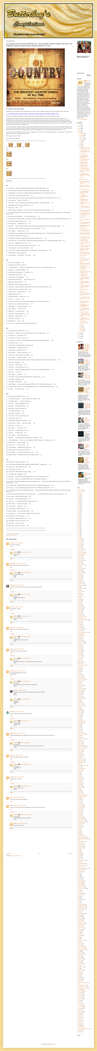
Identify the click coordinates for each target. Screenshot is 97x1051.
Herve (79, 757)
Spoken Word (81, 959)
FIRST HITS (80, 704)
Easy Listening (81, 688)
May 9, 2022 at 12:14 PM (25, 720)
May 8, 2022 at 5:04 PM (25, 616)
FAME (79, 699)
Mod (79, 828)
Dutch (79, 687)
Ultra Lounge (80, 1008)
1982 (79, 516)
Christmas (80, 635)
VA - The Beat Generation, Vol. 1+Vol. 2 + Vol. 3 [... (84, 231)
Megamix (80, 810)
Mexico (79, 824)
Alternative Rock (81, 552)
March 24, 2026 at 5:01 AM (21, 805)
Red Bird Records (81, 909)
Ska (79, 938)
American (80, 557)
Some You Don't (81, 946)
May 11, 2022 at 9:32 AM (25, 764)
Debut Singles (81, 662)
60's (79, 529)
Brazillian (80, 610)
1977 (79, 510)
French (79, 713)
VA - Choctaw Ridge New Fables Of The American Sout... (84, 315)
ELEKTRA (80, 693)
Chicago (80, 633)
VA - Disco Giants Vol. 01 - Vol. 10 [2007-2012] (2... (84, 168)
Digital (79, 669)
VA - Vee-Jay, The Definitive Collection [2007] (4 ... (85, 246)
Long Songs (80, 804)
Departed (80, 668)
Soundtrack (80, 952)
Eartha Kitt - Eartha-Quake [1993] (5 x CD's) (84, 226)
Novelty (79, 854)
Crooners (80, 657)
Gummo (11, 649)
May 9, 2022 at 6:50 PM (25, 742)
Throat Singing (81, 991)
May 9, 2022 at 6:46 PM (20, 733)
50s (79, 527)
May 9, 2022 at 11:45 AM (19, 711)
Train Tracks (80, 998)
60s (79, 530)
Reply (11, 546)
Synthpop (80, 977)
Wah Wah (80, 1020)
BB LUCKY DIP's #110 (84, 179)
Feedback (80, 702)
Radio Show (80, 899)
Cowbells (80, 654)
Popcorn (80, 879)
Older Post (70, 853)
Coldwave (80, 646)
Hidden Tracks (81, 760)
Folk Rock (80, 710)
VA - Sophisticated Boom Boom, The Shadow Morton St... (84, 192)
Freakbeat (80, 712)
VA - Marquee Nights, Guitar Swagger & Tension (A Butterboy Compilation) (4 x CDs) (84, 391)
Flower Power (81, 705)
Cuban (79, 658)
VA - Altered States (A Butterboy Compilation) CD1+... (84, 175)
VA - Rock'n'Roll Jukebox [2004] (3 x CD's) (84, 160)
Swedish (80, 973)
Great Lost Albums (82, 734)
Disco (79, 671)
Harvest (79, 752)
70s (79, 533)
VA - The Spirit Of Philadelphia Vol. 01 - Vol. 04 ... (84, 196)
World (79, 1025)
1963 (79, 496)
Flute (79, 707)
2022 (79, 132)
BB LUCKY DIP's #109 (84, 189)
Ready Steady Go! (82, 907)
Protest (79, 890)
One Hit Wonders (81, 863)
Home (39, 853)
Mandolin (80, 809)
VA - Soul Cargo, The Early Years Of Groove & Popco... (84, 260)
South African (81, 954)
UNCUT (79, 1009)
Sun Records (80, 963)
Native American (81, 841)
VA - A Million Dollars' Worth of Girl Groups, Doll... (85, 211)
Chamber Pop (81, 629)
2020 (79, 334)
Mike (15, 690)
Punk (79, 896)
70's (79, 532)
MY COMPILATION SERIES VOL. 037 (83, 275)
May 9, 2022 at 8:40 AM (25, 658)
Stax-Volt (80, 960)
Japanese (80, 782)
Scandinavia (80, 929)
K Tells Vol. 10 (82, 291)
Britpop (79, 613)
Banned (79, 579)
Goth (79, 730)
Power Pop (80, 883)
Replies (12, 549)
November (82, 135)
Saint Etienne (81, 924)
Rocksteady (80, 921)
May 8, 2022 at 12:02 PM (25, 572)
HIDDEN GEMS (81, 759)
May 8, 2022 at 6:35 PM (18, 627)
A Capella (80, 538)
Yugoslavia (80, 1030)
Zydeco (79, 1031)
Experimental (81, 698)
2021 (79, 332)
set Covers (80, 934)
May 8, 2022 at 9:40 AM (18, 543)
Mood (79, 832)
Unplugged (80, 1013)
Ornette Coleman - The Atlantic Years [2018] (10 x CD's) (87, 420)
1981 (79, 514)
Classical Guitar (81, 641)
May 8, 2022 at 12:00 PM (25, 552)
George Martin (81, 721)
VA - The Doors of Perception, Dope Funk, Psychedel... (84, 267)
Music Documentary (82, 837)
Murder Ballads (81, 835)
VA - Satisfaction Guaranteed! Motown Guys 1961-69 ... (84, 305)
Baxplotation (80, 583)
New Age (80, 843)
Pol (78, 874)
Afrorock (80, 547)
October (81, 137)
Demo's (79, 666)
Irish (79, 773)
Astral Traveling (81, 568)
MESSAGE (80, 817)
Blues (79, 601)
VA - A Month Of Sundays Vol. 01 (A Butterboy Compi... (84, 286)
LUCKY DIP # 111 (83, 153)
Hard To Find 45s (81, 748)
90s (79, 536)
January (81, 330)
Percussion (80, 871)
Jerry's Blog (12, 805)
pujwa (15, 823)
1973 (79, 508)
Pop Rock (80, 877)
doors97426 (12, 563)
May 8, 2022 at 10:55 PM (19, 649)
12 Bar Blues (80, 491)
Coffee (79, 644)
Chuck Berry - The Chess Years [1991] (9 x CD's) (84, 148)
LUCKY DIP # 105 (83, 270)
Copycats (80, 649)
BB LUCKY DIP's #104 (84, 289)
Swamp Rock (81, 970)
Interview (80, 770)
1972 (79, 507)
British (79, 611)
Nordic (79, 852)
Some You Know (81, 948)
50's (79, 525)
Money (79, 831)
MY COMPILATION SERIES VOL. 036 (83, 322)
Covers (79, 652)
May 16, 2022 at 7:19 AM (25, 786)
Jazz (79, 784)
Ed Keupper (80, 690)
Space (79, 955)
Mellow (79, 812)
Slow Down (80, 943)
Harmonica (80, 749)
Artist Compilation (81, 565)
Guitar (79, 740)
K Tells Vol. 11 (82, 257)
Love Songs (80, 807)
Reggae (79, 910)
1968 (79, 503)
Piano (79, 873)
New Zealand (81, 847)
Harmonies (80, 751)
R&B (79, 898)
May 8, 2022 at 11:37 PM (20, 670)
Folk (79, 709)
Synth (79, 976)
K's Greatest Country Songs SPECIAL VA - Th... (85, 272)
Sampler (80, 926)
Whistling (80, 1024)
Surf (79, 968)
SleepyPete (12, 733)
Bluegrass (80, 599)
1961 (79, 494)
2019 (79, 336)
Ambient (80, 555)
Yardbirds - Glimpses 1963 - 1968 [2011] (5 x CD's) (85, 264)
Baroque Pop (81, 582)
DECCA (79, 663)
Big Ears (80, 596)
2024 (79, 128)
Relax (79, 912)
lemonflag (12, 670)
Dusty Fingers (81, 685)
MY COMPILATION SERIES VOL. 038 (83, 240)
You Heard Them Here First (83, 1028)
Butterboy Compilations (83, 619)
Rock (79, 915)
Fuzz (79, 718)
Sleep (79, 941)
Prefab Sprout (81, 885)
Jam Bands (80, 777)
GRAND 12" (80, 732)
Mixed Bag (80, 826)
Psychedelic (80, 893)
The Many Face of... (82, 985)
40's (79, 524)
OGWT (79, 862)
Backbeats (80, 575)
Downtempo (80, 677)
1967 (79, 502)
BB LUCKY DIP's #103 (84, 312)
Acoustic (80, 544)
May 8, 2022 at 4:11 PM (25, 594)
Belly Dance (80, 591)
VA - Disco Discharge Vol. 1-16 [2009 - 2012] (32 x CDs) (87, 446)
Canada (79, 624)
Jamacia (80, 779)
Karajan (79, 792)
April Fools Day (81, 560)
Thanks (79, 981)
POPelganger (81, 880)
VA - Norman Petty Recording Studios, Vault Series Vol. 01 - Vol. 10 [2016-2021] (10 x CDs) (84, 376)
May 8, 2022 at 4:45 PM (18, 606)
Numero (79, 857)
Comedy (80, 647)
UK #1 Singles (81, 1006)
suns (79, 965)
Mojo (79, 829)
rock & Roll (80, 916)
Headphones (80, 756)
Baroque (80, 580)
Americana (80, 558)
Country (11, 535)
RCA (79, 901)
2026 (79, 124)
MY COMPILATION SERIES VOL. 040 (83, 163)
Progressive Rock (81, 888)
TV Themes (80, 1005)
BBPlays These (81, 588)
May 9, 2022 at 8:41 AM (25, 681)
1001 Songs (80, 489)
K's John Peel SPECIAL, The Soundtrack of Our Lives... (84, 294)
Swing (79, 974)
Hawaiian (80, 754)
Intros (79, 771)
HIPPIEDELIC (81, 762)
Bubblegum (80, 615)
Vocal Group (80, 1017)
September (82, 139)
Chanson (80, 630)
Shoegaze (80, 935)
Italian (79, 776)
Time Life (80, 992)
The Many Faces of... (82, 986)
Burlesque (80, 618)
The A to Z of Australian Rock (84, 982)
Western (80, 1022)
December (82, 133)
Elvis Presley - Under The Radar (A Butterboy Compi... (84, 249)
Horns (79, 763)
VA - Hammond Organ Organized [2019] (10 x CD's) (84, 282)
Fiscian (11, 543)
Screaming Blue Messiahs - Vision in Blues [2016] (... (85, 253)
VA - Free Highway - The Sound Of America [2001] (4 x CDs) (87, 361)
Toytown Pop (80, 995)
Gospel (79, 729)
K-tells (79, 790)
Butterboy (16, 552)
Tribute (79, 1000)
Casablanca (80, 627)
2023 (79, 130)
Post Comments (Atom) (16, 855)
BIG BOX (80, 594)
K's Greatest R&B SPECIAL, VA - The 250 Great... (84, 203)
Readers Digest (81, 904)
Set (79, 932)
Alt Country (80, 550)
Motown (79, 834)
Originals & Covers (82, 865)
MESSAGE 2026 (81, 818)
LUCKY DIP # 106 (83, 255)
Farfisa (79, 701)
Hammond (80, 743)
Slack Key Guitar (81, 940)
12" (79, 493)
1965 (79, 499)
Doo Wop (80, 674)
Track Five (80, 997)
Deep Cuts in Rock (82, 665)
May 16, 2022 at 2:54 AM (19, 776)
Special (15, 535)
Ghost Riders (81, 723)
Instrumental (80, 768)
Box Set (79, 608)
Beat (79, 590)
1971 (79, 505)
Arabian (79, 561)
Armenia (80, 563)
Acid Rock (80, 543)
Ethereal (80, 694)
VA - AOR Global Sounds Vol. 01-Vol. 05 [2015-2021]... (84, 278)
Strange (79, 962)
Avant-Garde (80, 572)
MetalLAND (80, 823)
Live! (79, 803)
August (81, 140)
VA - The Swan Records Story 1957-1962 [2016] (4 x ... (84, 298)
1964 (79, 497)
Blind (79, 597)
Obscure (80, 858)
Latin (79, 798)
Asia (79, 566)
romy (11, 606)
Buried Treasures (81, 616)
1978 (79, 511)
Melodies (80, 813)
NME (79, 849)
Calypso (79, 622)
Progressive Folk (81, 887)
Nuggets (80, 855)
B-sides (79, 574)
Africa (79, 546)
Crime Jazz (80, 655)
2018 (79, 338)
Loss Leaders (81, 806)
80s (79, 535)
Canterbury (80, 626)
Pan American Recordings (83, 868)
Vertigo (79, 1014)
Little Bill (12, 711)
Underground (81, 1011)
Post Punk (80, 882)
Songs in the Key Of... (82, 949)
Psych (79, 891)
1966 (79, 500)
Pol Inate (12, 585)
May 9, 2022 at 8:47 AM (25, 699)
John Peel (80, 785)
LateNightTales (81, 796)
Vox (79, 1019)
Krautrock (80, 793)
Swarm (79, 971)
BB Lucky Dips (81, 585)
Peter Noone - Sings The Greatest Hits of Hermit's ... (84, 234)
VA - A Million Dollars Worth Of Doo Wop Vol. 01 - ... (84, 223)
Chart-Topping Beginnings (83, 632)
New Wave (80, 846)
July (80, 142)
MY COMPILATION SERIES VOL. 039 (83, 200)
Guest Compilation (82, 738)
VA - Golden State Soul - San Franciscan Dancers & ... (85, 207)
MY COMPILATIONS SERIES (84, 839)
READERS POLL (81, 905)
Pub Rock (80, 894)
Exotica (79, 696)
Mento (79, 815)
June (81, 144)
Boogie (79, 604)
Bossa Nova (80, 607)
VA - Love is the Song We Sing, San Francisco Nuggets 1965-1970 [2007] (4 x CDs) (87, 406)
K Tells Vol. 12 (82, 217)
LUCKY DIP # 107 (83, 228)
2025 (79, 126)
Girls (79, 724)
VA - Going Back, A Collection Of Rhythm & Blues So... (84, 319)
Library (79, 801)
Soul (79, 951)
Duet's (79, 683)
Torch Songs (80, 994)
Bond (79, 602)
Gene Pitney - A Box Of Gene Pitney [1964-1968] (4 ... (85, 186)
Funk (79, 715)
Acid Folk (80, 541)
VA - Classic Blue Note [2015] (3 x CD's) (84, 166)
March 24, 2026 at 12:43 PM (26, 814)
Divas (79, 673)
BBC (79, 586)
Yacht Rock (80, 1027)
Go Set (79, 727)
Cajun (79, 621)
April (81, 325)
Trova (79, 1002)
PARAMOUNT (81, 869)
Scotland (80, 930)
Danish (79, 660)
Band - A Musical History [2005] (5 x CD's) (84, 302)
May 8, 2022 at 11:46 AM (20, 563)
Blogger (54, 1044)
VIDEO (79, 1016)
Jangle (79, 781)
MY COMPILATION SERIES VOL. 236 (87, 474)
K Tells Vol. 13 (82, 177)
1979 (79, 513)
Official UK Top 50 (82, 860)
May (81, 146)
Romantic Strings (81, 923)
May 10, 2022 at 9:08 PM (18, 755)
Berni (11, 755)
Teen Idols (80, 979)
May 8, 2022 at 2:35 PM (19, 585)
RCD (79, 902)
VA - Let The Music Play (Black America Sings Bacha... (84, 309)
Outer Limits (80, 866)
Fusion (79, 716)
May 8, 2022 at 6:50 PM (25, 636)
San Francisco (81, 927)
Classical (80, 640)
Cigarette (80, 637)
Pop (79, 876)
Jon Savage (80, 787)
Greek (79, 735)
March (81, 327)
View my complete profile (82, 119)
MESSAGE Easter (82, 820)
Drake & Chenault (81, 679)
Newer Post (9, 853)
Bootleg (79, 605)
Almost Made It (81, 549)
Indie (79, 766)
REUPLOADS (81, 913)
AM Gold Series (81, 554)
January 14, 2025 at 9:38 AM (18, 797)
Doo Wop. (80, 676)
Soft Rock (80, 945)
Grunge (79, 737)
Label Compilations (82, 795)
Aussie (11, 627)
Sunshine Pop (81, 966)
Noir (79, 851)
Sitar (79, 937)
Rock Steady (80, 918)
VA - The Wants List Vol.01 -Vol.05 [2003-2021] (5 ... (85, 237)
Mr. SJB (11, 776)
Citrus (79, 638)
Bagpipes (80, 577)
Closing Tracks (81, 643)
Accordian (80, 539)
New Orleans (80, 844)
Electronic (80, 691)
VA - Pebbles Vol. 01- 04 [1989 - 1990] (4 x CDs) (84, 151)
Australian (80, 571)
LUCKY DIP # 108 (83, 216)
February (81, 328)
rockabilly (80, 919)
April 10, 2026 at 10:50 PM (22, 823)
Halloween (80, 741)
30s (79, 522)
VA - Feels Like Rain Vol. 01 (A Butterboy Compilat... (85, 214)
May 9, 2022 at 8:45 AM (21, 690)
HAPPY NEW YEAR (82, 746)
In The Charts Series (82, 765)
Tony (11, 797)
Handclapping (81, 745)
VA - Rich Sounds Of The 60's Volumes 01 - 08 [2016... (84, 182)
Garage (79, 720)
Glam (79, 726)
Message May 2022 (82, 821)
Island (79, 774)
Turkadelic (80, 1003)
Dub (79, 682)
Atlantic (79, 569)
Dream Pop (80, 680)
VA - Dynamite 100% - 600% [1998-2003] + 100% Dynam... (84, 156)
